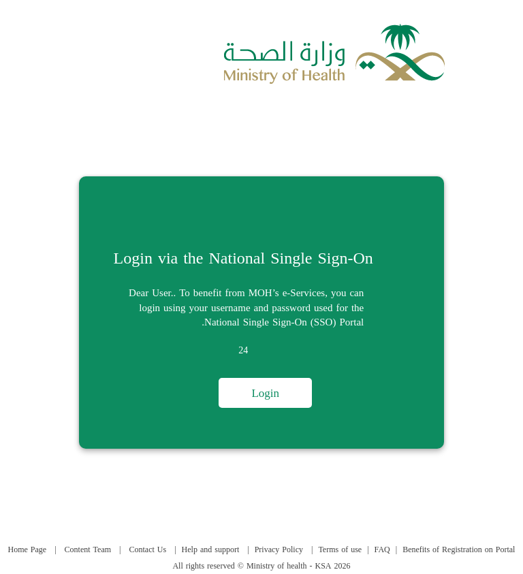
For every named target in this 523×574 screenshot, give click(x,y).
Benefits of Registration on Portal (458, 549)
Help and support (211, 549)
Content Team (88, 549)
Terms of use (340, 549)
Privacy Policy (279, 549)
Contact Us (148, 549)
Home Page (27, 549)
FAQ (382, 549)
